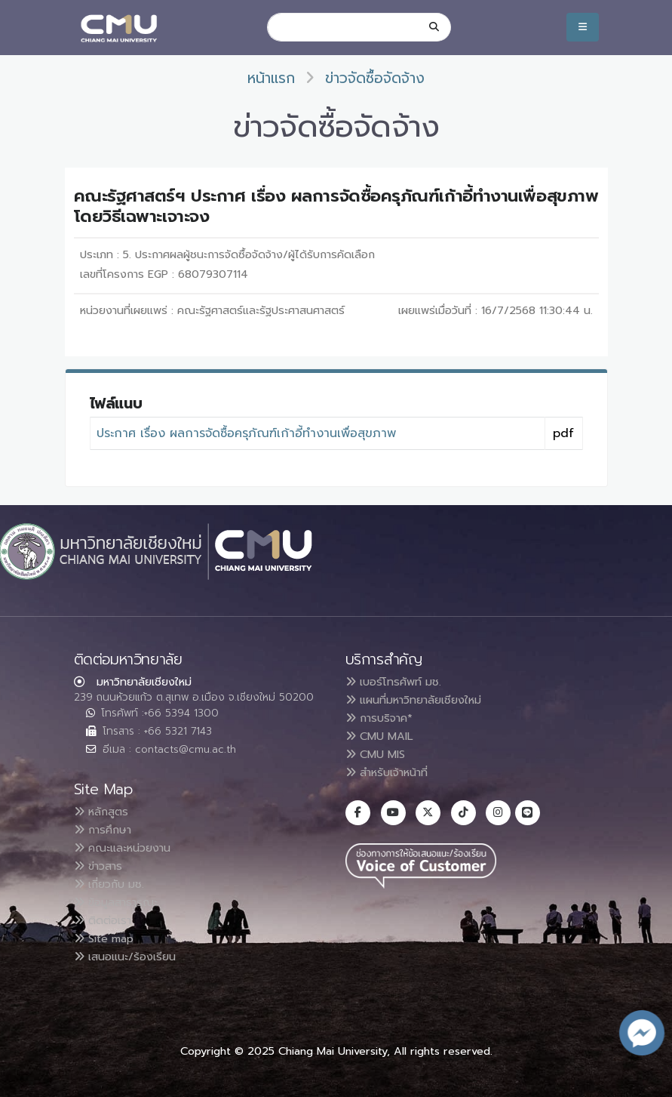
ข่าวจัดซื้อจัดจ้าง (375, 78)
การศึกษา (107, 830)
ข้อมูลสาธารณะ (121, 902)
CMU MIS (379, 754)
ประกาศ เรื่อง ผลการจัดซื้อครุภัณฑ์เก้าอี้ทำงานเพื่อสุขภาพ (246, 433)
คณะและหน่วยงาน (127, 848)
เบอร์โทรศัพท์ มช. (397, 682)
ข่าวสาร (102, 866)
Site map (108, 938)
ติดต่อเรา (106, 920)
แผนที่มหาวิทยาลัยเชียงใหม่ (422, 700)
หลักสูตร (104, 812)
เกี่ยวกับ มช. (113, 884)
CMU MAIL (383, 736)
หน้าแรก (271, 78)
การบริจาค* (383, 718)
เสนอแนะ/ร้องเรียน (130, 957)
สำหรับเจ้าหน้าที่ (393, 772)
